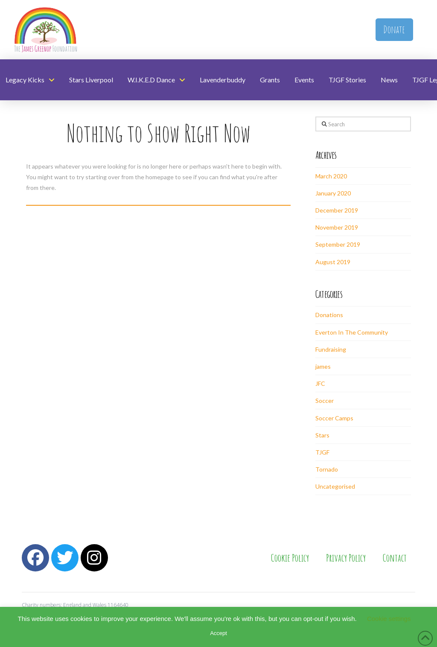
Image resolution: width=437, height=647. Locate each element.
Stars (322, 435)
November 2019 (336, 227)
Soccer (324, 400)
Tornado (326, 469)
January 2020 (333, 193)
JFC (320, 383)
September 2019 (337, 244)
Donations (329, 314)
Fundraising (330, 349)
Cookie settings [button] (389, 618)
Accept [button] (218, 633)
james (323, 366)
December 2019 (336, 210)
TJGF (322, 452)
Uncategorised (335, 486)
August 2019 (332, 261)
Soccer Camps (334, 418)
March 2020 (331, 176)
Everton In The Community (351, 332)
